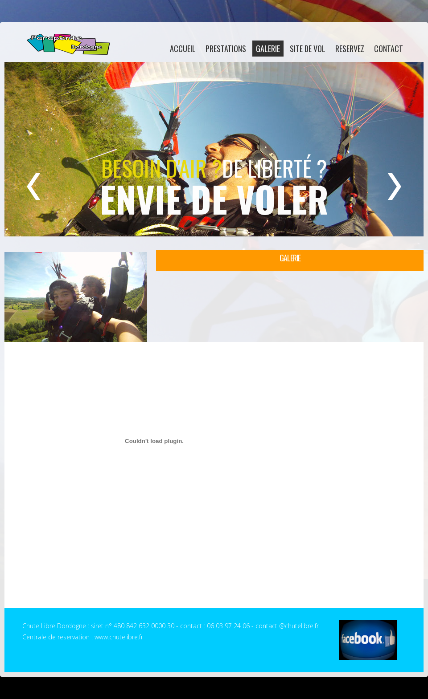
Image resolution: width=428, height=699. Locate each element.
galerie (268, 48)
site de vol (307, 48)
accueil (183, 48)
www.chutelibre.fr (119, 637)
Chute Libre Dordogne (67, 44)
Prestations (226, 48)
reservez (349, 48)
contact (388, 48)
